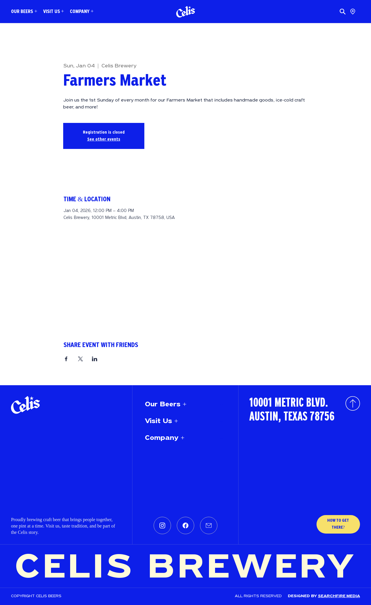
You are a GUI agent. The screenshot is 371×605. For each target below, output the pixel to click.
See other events (103, 139)
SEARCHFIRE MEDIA (339, 596)
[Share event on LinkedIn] (94, 359)
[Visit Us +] (221, 421)
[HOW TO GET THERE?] (338, 524)
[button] (24, 11)
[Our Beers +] (221, 404)
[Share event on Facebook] (66, 359)
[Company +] (221, 438)
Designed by (303, 596)
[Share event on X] (80, 359)
